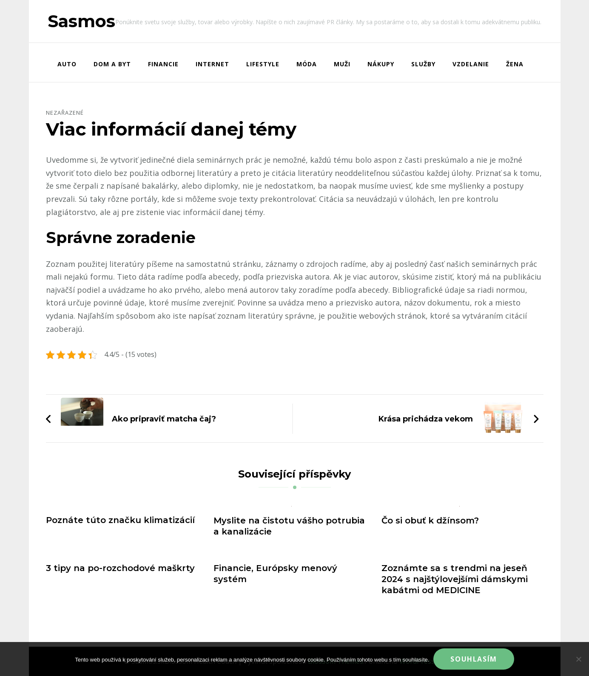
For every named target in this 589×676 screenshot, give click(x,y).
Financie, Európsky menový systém (275, 573)
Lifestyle (262, 64)
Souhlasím (473, 659)
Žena (515, 64)
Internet (212, 64)
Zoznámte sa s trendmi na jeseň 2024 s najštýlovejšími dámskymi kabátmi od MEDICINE (454, 579)
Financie (163, 64)
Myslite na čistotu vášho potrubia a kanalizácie (289, 526)
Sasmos (81, 21)
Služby (423, 64)
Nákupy (380, 64)
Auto (67, 64)
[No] (578, 659)
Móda (306, 64)
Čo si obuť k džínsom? (430, 520)
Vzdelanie (470, 64)
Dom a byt (112, 64)
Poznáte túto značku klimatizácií (120, 520)
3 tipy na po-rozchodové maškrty (120, 568)
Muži (342, 64)
